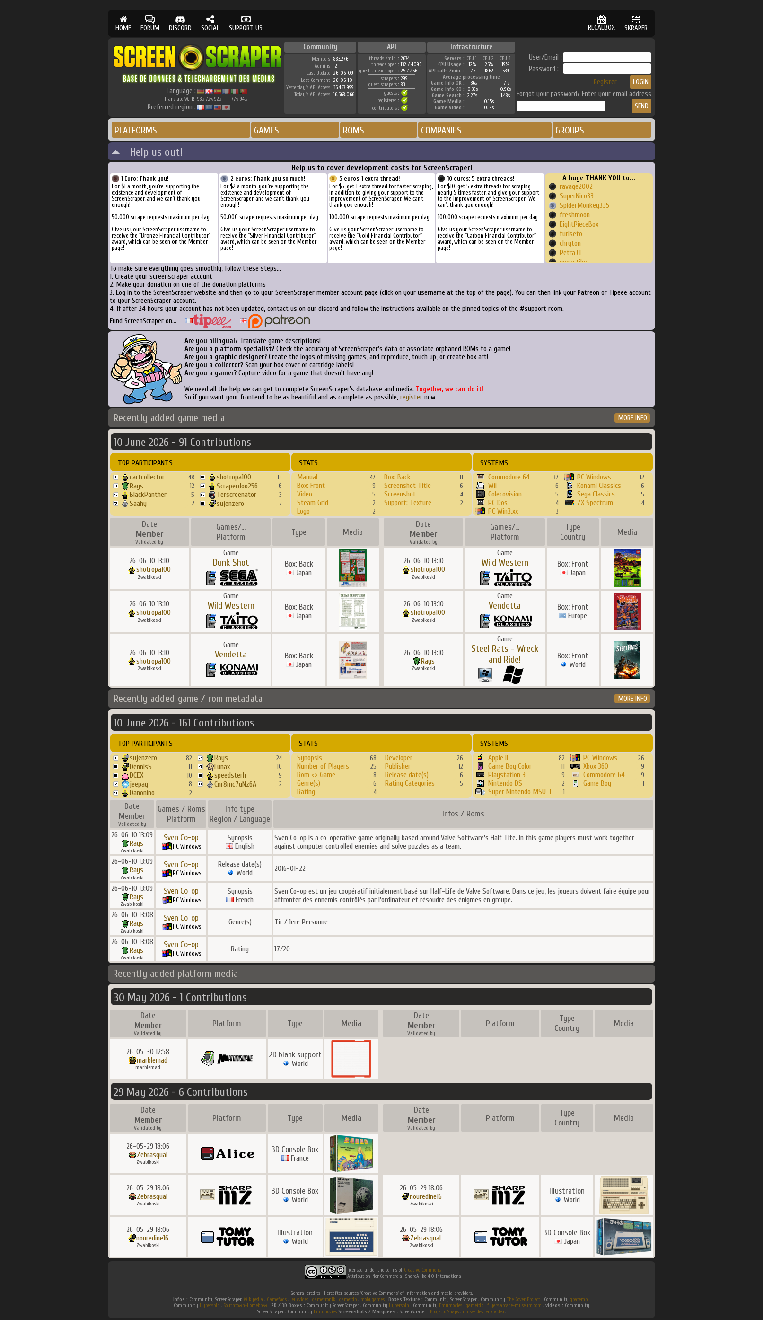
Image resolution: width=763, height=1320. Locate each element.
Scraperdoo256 (237, 486)
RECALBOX (601, 23)
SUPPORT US (246, 23)
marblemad (152, 1060)
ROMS (353, 130)
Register (605, 82)
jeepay (139, 784)
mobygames (372, 1299)
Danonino (142, 792)
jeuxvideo (299, 1299)
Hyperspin (210, 1305)
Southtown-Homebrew (245, 1305)
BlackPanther (148, 494)
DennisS (141, 766)
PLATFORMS (135, 130)
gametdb (348, 1299)
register (411, 397)
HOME (123, 23)
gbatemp (579, 1299)
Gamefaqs (277, 1299)
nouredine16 (426, 1196)
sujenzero (230, 503)
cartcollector (147, 477)
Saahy (138, 503)
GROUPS (569, 130)
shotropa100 (234, 477)
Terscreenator (236, 494)
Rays (136, 486)
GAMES (266, 130)
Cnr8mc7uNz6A (235, 784)
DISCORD (180, 23)
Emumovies (450, 1305)
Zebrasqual (152, 1155)
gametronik (323, 1299)
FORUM (149, 23)
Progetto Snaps (444, 1312)
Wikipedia (253, 1299)
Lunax (222, 766)
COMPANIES (441, 130)
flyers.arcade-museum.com (514, 1305)
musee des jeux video (483, 1312)
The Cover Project (523, 1299)
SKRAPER (636, 23)
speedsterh (230, 775)
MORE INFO (632, 418)
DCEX (136, 775)
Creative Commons (422, 1270)
